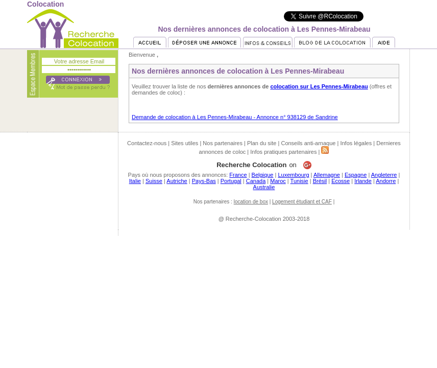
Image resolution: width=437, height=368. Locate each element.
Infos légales (356, 143)
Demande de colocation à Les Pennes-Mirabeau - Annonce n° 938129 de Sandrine (235, 117)
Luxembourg (293, 175)
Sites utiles (184, 143)
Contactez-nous (146, 143)
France (238, 175)
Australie (264, 187)
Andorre (386, 181)
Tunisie (299, 181)
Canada (256, 181)
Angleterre (384, 175)
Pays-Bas (204, 181)
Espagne (356, 175)
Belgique (263, 175)
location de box (251, 201)
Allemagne (326, 175)
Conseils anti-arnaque (308, 143)
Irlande (363, 181)
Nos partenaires (222, 143)
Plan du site (261, 143)
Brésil (320, 181)
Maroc (278, 181)
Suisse (153, 181)
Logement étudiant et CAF (302, 201)
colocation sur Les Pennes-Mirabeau (319, 86)
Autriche (176, 181)
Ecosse (340, 181)
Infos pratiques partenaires (283, 152)
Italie (135, 181)
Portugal (231, 181)
